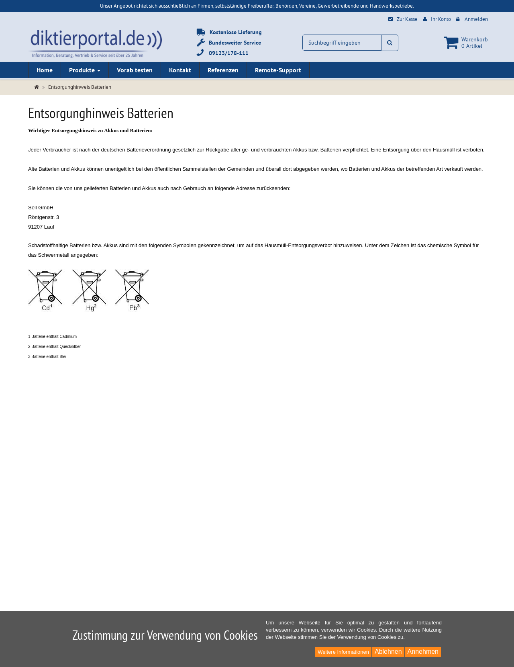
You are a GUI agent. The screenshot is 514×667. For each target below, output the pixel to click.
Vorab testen (135, 70)
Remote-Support (278, 70)
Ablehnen (388, 651)
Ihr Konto (441, 19)
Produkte (84, 70)
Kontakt (180, 70)
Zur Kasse (407, 19)
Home (45, 70)
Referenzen (223, 70)
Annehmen (423, 651)
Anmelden (476, 19)
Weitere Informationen (343, 652)
